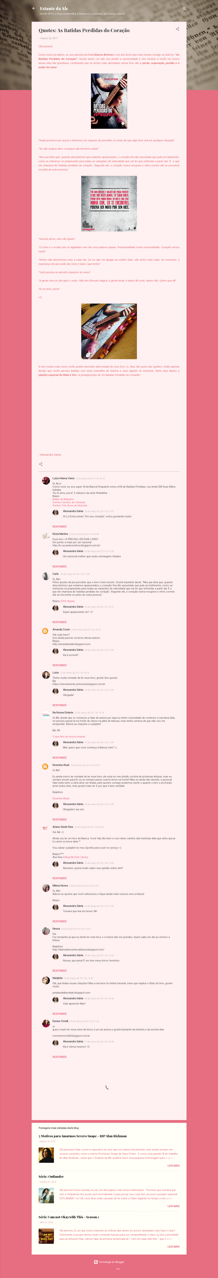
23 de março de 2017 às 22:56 (84, 885)
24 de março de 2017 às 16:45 (99, 955)
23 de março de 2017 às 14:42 (75, 574)
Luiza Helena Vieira (63, 478)
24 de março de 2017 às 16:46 (99, 998)
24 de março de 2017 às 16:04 (78, 978)
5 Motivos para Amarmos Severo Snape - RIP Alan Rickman (83, 1136)
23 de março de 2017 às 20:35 (89, 827)
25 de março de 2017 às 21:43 (84, 1021)
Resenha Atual (61, 765)
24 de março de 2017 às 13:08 (99, 804)
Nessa (56, 928)
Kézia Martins (60, 534)
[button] (177, 29)
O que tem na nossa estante (69, 736)
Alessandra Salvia (73, 511)
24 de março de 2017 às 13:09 (99, 650)
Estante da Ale (54, 8)
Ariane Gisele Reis (63, 826)
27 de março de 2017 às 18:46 (99, 1041)
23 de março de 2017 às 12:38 (99, 551)
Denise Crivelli (60, 1021)
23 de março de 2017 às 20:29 (85, 765)
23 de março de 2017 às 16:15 (86, 629)
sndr (118, 1269)
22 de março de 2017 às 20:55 (90, 478)
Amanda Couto (61, 629)
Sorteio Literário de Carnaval (69, 502)
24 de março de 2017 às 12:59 (99, 906)
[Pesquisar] (184, 9)
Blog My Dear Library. (76, 857)
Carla (56, 573)
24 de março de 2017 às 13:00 (99, 863)
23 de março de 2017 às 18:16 (74, 672)
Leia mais (174, 1165)
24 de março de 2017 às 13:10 (99, 607)
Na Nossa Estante (63, 712)
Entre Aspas (68, 601)
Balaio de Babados (63, 499)
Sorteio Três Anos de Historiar (70, 505)
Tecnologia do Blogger (109, 1262)
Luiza (56, 672)
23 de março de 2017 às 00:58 (84, 534)
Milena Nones (60, 885)
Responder (59, 526)
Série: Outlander (51, 1176)
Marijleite (58, 978)
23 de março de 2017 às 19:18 (89, 712)
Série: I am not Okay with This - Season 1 (69, 1217)
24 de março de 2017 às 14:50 (75, 929)
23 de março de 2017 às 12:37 (99, 511)
